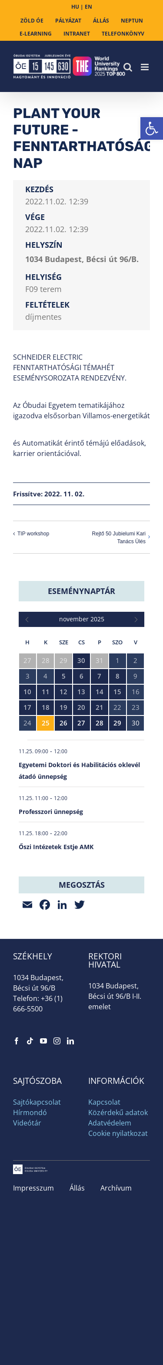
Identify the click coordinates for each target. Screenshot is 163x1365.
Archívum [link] (116, 1188)
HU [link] (75, 6)
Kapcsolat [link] (104, 1102)
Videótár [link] (27, 1123)
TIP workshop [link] (33, 534)
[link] (151, 128)
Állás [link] (77, 1188)
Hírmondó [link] (30, 1112)
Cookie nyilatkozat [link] (118, 1133)
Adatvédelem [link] (109, 1123)
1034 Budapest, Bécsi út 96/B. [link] (82, 259)
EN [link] (88, 6)
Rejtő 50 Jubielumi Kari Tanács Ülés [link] (119, 538)
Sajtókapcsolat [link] (37, 1102)
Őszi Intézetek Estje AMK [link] (56, 847)
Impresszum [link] (33, 1188)
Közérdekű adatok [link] (118, 1112)
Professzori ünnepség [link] (51, 811)
